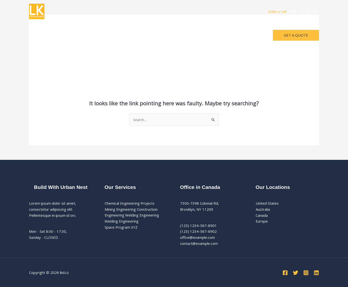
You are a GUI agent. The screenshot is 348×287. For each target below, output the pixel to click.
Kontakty (93, 35)
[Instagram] (306, 273)
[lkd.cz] (36, 10)
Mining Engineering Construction (131, 209)
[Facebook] (285, 273)
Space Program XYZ (121, 227)
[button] (296, 35)
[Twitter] (295, 273)
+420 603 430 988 (303, 11)
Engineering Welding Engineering (132, 215)
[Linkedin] (316, 273)
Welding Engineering (121, 221)
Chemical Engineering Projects (130, 203)
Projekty (72, 35)
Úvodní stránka (45, 35)
